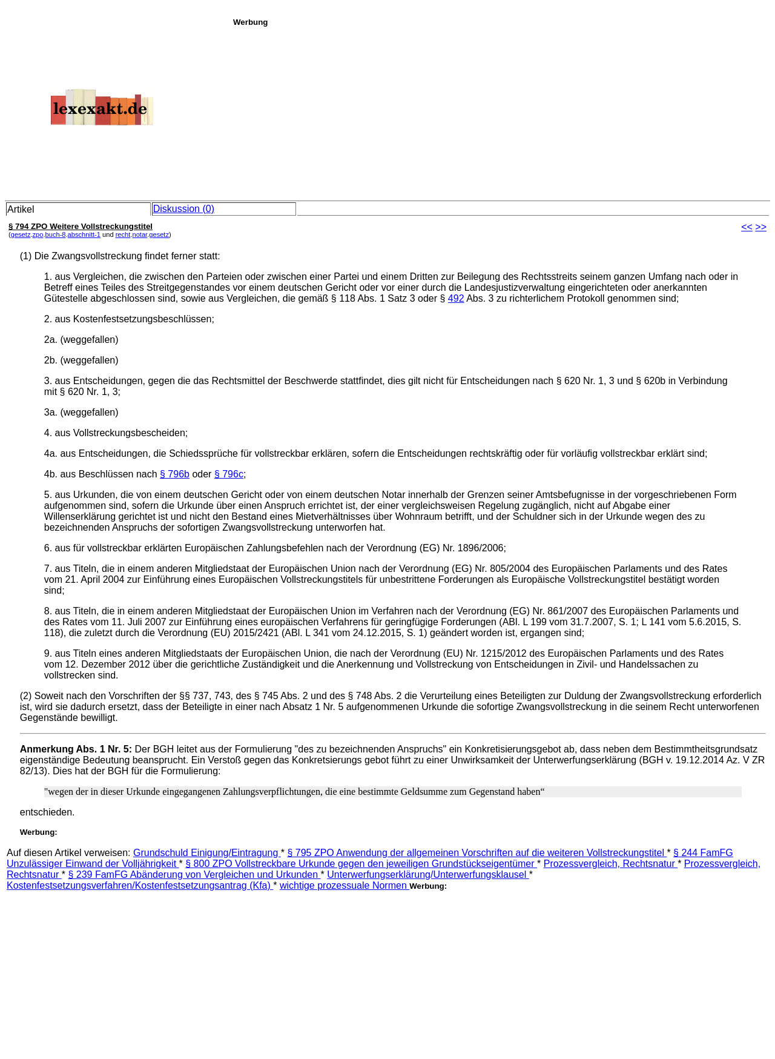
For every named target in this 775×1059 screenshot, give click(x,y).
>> (761, 227)
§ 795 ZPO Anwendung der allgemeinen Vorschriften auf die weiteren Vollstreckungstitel (477, 853)
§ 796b (175, 474)
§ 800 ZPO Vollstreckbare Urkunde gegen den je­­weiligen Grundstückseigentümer (361, 863)
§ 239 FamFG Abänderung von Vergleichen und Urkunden (194, 874)
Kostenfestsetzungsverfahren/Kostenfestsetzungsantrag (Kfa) (140, 885)
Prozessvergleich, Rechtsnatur (611, 863)
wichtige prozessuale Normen (344, 885)
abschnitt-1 (84, 234)
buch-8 (55, 234)
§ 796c (228, 474)
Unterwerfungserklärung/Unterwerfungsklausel (428, 874)
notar (139, 234)
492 (456, 298)
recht (123, 234)
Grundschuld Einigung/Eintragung (207, 853)
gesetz (21, 234)
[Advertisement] (500, 111)
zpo (38, 234)
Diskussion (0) (183, 209)
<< (747, 227)
